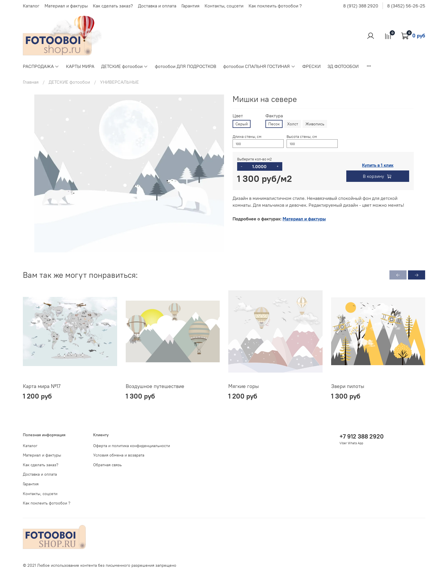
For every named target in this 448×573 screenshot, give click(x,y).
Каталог (31, 6)
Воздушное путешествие (155, 386)
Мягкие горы (243, 386)
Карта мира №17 (42, 386)
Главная (31, 82)
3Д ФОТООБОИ (343, 66)
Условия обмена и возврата (118, 455)
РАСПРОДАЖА (41, 66)
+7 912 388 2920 (361, 436)
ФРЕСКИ (311, 66)
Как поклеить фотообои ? (275, 6)
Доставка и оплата (157, 6)
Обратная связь (107, 464)
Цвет (238, 115)
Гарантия (190, 6)
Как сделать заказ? (113, 6)
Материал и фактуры (66, 6)
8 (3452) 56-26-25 (406, 6)
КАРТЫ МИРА (80, 66)
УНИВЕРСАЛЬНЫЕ (119, 82)
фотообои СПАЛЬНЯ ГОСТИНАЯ (259, 66)
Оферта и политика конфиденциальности (131, 445)
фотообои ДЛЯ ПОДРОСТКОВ (185, 66)
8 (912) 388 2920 (360, 6)
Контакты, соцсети (224, 6)
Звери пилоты (347, 386)
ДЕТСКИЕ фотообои (124, 66)
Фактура (274, 115)
